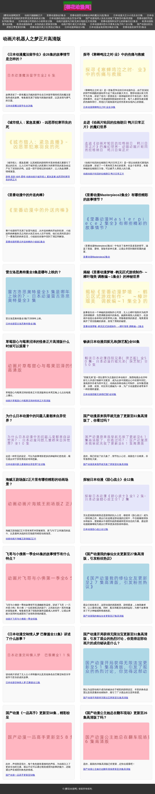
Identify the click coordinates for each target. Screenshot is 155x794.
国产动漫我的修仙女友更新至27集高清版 (103, 616)
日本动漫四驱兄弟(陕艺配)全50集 (99, 394)
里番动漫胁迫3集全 (56, 15)
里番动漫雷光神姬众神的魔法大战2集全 (89, 15)
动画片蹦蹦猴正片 (33, 15)
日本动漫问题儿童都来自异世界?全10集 (25, 464)
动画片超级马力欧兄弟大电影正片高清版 (76, 21)
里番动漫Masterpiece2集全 (96, 257)
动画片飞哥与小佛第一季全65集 (21, 619)
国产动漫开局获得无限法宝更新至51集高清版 (105, 697)
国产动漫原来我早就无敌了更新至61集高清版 (105, 464)
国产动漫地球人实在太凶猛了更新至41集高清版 (109, 18)
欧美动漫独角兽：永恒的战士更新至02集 (37, 24)
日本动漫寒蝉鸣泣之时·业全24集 (99, 107)
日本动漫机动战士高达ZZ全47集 (65, 18)
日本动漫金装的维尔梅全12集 (104, 27)
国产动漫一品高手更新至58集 (20, 775)
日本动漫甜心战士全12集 (95, 529)
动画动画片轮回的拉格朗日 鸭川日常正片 (103, 174)
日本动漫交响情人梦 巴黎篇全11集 (23, 682)
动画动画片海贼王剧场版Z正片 (21, 539)
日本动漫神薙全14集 (75, 27)
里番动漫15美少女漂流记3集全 (45, 27)
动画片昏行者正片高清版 (73, 24)
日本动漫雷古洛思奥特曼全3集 (21, 324)
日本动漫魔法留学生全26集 (19, 106)
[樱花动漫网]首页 (11, 15)
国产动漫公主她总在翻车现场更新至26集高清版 (106, 769)
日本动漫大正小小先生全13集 (128, 15)
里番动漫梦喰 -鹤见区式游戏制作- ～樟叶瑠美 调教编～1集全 (113, 326)
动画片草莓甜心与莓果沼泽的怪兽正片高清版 (28, 400)
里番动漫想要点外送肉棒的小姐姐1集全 (25, 242)
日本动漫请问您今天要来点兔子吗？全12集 (111, 24)
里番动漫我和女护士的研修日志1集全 (119, 21)
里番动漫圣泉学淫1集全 (134, 27)
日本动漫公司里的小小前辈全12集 (35, 21)
